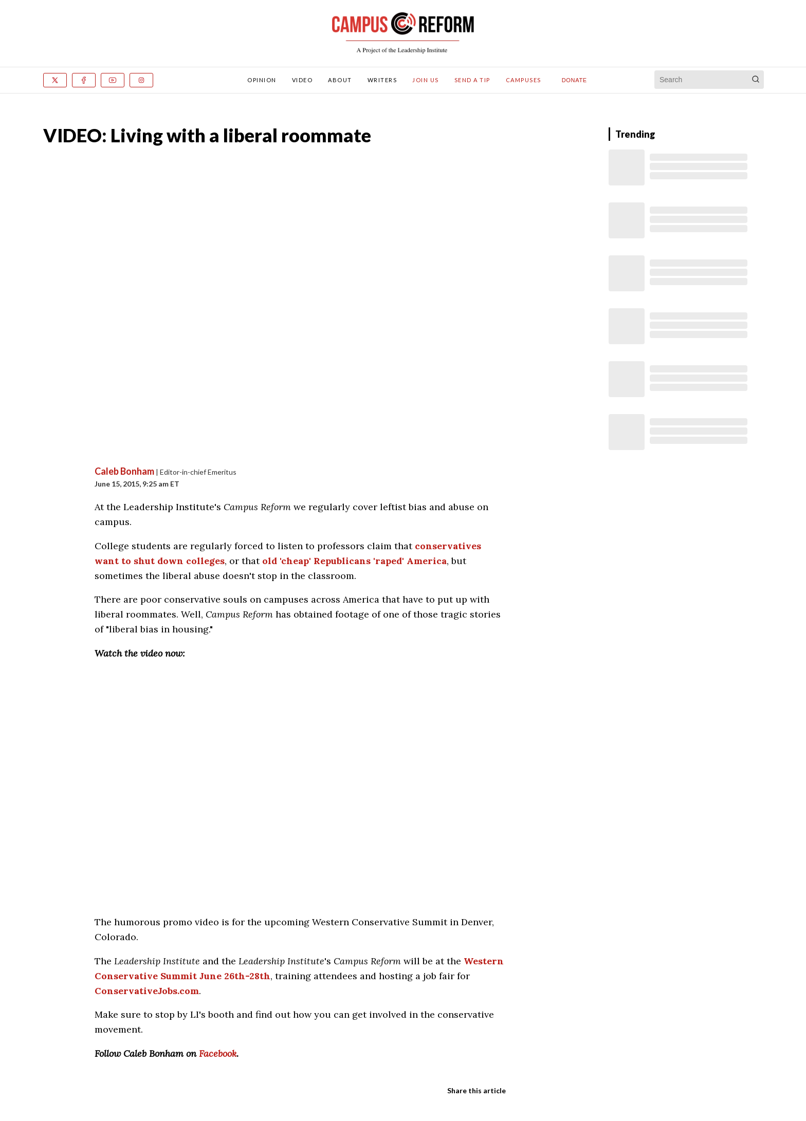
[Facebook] (84, 80)
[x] (55, 80)
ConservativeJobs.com (147, 991)
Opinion (262, 80)
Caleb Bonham (124, 471)
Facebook (217, 1053)
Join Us (425, 80)
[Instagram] (141, 80)
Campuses (523, 80)
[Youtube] (112, 80)
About (340, 80)
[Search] (755, 79)
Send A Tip (472, 80)
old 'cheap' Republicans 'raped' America (354, 561)
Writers (382, 80)
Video (302, 80)
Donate (574, 80)
